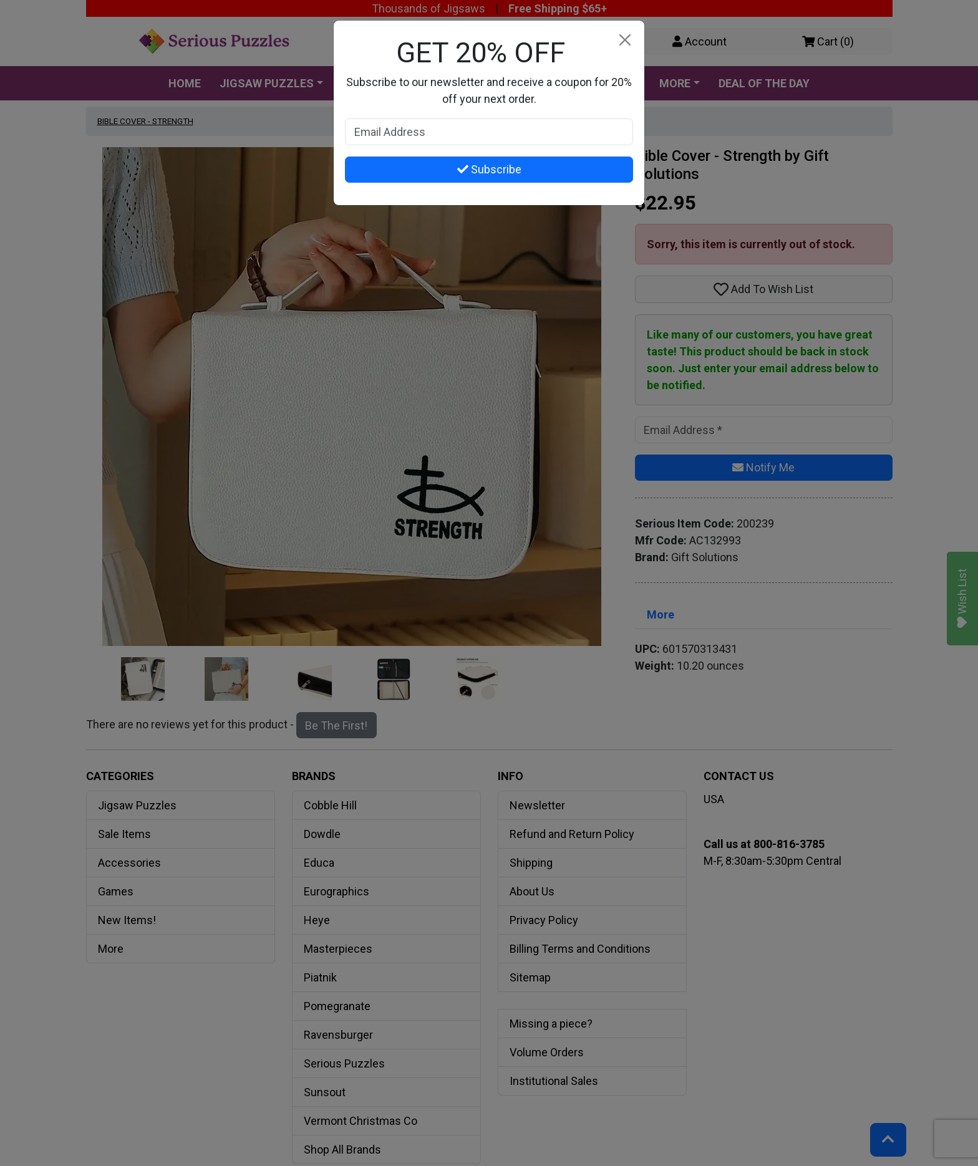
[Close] (624, 40)
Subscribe (489, 169)
